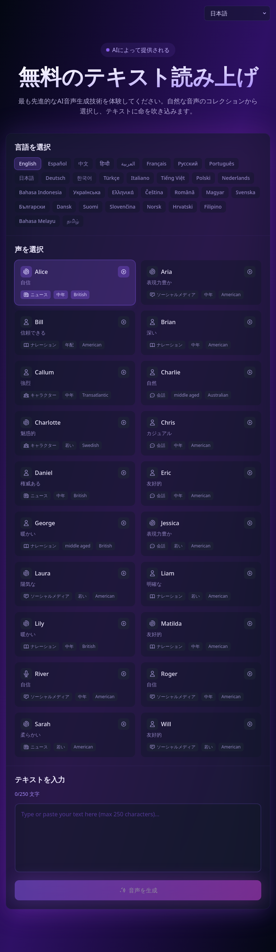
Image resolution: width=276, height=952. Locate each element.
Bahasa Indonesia (40, 192)
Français (156, 163)
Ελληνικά (123, 192)
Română (184, 192)
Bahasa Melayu (37, 221)
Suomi (90, 206)
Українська (87, 192)
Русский (188, 163)
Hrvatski (183, 206)
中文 (83, 163)
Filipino (213, 206)
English (27, 163)
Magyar (215, 192)
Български (32, 206)
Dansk (64, 206)
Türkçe (112, 177)
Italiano (140, 177)
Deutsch (55, 177)
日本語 (26, 177)
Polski (203, 177)
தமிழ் (73, 221)
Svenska (246, 192)
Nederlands (236, 177)
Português (221, 163)
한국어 (84, 177)
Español (57, 163)
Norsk (154, 206)
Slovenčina (122, 206)
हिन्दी (105, 163)
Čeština (154, 192)
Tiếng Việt (173, 177)
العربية (128, 163)
